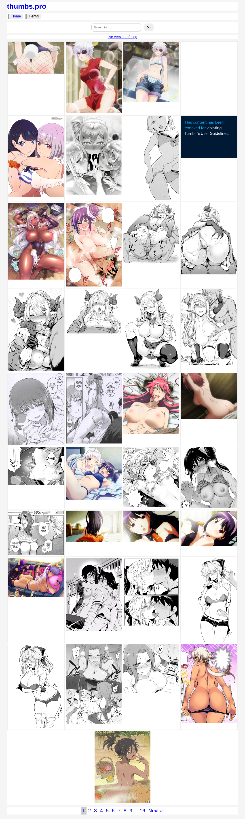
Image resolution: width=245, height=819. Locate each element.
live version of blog (122, 37)
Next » (155, 810)
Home (16, 16)
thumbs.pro (26, 6)
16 (142, 810)
